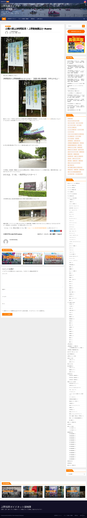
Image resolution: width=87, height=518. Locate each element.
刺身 (70, 273)
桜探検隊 (69, 432)
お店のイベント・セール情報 (10, 256)
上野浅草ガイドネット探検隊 (10, 7)
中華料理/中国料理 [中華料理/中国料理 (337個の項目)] (72, 145)
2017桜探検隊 (71, 454)
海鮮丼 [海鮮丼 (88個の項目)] (81, 160)
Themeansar (21, 515)
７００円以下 (71, 430)
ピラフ (70, 247)
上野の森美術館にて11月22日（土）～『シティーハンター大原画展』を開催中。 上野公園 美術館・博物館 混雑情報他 (75, 71)
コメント (4, 273)
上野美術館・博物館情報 (71, 349)
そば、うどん (71, 389)
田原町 (70, 331)
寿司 (70, 281)
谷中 (70, 339)
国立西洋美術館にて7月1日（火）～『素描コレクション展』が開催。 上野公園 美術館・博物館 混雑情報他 (75, 106)
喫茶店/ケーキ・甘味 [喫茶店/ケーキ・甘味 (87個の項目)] (72, 149)
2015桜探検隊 (71, 450)
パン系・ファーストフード (74, 241)
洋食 (70, 285)
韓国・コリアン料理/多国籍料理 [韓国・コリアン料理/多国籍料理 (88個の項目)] (74, 171)
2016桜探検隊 (71, 452)
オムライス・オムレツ (73, 205)
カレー (70, 214)
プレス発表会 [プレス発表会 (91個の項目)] (71, 136)
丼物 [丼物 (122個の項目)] (80, 145)
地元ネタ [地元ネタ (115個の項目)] (80, 149)
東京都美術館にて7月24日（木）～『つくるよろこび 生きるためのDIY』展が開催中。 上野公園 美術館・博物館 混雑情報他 (76, 96)
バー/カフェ (71, 391)
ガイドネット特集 (70, 187)
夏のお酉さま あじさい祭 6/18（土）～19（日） (11, 260)
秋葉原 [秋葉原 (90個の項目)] (76, 169)
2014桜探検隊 (71, 448)
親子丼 (70, 296)
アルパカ (49, 118)
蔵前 (70, 337)
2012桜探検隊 (71, 444)
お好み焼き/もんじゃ (73, 383)
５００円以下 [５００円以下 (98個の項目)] (71, 174)
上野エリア (71, 359)
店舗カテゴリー (70, 381)
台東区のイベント (7, 26)
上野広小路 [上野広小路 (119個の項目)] (77, 140)
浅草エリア (71, 361)
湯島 (70, 329)
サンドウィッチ (72, 218)
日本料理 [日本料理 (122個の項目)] (70, 156)
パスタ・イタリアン (72, 235)
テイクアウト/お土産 (71, 193)
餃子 (70, 300)
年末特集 (69, 373)
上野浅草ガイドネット (11, 18)
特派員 (18, 257)
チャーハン (71, 233)
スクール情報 (69, 191)
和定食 (70, 275)
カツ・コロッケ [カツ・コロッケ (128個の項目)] (71, 125)
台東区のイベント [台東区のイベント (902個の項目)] (72, 147)
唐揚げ (70, 277)
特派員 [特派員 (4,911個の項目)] (70, 169)
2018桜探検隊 (71, 456)
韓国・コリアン (72, 298)
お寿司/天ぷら (71, 385)
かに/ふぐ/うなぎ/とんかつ (74, 387)
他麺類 (70, 268)
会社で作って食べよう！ (71, 351)
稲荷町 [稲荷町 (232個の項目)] (81, 169)
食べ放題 (70, 420)
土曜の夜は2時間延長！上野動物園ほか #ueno (28, 28)
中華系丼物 (71, 264)
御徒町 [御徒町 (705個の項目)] (70, 154)
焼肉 (70, 289)
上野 (70, 308)
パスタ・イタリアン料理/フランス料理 (76, 393)
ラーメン (70, 258)
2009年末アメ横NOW (73, 379)
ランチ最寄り (69, 302)
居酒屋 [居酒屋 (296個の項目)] (81, 151)
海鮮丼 (70, 287)
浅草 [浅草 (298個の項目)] (69, 160)
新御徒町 (70, 318)
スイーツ (70, 224)
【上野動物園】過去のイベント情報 (75, 347)
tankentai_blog (14, 31)
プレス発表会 (69, 195)
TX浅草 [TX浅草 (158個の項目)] (70, 118)
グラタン (70, 216)
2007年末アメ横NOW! (73, 377)
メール (4, 296)
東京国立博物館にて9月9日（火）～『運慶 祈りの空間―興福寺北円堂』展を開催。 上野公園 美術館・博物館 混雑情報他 (76, 80)
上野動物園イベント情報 (71, 346)
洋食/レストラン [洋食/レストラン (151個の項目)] (76, 158)
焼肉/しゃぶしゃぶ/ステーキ (74, 413)
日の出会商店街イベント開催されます (74, 103)
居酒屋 (70, 407)
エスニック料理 (72, 203)
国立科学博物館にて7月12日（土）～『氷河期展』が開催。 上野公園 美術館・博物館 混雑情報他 (75, 100)
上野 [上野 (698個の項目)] (77, 138)
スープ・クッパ (72, 222)
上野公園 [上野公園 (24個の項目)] (70, 140)
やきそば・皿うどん (72, 256)
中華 (70, 262)
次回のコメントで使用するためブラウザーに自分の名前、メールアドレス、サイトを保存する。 (24, 310)
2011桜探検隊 (71, 442)
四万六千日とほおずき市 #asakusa (12, 234)
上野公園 (18, 32)
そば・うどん (71, 231)
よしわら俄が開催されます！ (72, 88)
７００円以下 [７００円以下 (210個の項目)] (79, 174)
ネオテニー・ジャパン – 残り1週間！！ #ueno (49, 234)
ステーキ (70, 226)
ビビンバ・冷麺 (72, 245)
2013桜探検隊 (71, 446)
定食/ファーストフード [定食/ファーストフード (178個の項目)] (73, 151)
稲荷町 (70, 335)
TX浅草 (4, 256)
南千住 (70, 314)
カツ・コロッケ (72, 210)
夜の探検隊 (69, 366)
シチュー (70, 220)
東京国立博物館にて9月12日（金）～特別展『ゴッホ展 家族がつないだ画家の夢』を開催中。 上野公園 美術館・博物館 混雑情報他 (76, 76)
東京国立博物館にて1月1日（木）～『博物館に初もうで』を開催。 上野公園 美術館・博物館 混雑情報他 (75, 62)
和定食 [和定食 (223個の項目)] (80, 147)
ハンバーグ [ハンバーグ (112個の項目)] (71, 131)
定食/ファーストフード (73, 405)
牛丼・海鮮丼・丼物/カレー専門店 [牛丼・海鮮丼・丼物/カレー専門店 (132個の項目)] (75, 167)
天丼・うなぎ (71, 279)
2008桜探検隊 (71, 435)
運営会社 (32, 18)
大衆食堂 (70, 403)
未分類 (68, 424)
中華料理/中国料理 (72, 399)
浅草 (15, 257)
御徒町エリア (71, 369)
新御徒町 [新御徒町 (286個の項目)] (76, 154)
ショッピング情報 (70, 189)
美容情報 (69, 463)
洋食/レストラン (72, 411)
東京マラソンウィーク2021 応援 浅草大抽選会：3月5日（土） (53, 260)
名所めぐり (69, 358)
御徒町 (70, 316)
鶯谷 (70, 341)
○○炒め (70, 201)
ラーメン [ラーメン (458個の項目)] (78, 136)
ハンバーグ (71, 239)
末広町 (70, 320)
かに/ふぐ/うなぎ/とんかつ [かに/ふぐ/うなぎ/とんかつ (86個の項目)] (73, 120)
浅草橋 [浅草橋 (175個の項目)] (75, 160)
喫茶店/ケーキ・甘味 (73, 401)
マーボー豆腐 (71, 254)
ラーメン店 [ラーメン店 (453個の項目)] (71, 138)
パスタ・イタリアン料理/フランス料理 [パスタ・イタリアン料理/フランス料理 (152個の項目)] (76, 134)
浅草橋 (70, 327)
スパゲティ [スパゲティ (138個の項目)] (81, 129)
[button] (84, 18)
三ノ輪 (70, 306)
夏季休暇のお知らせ (76, 31)
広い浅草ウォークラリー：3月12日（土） (31, 260)
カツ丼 (70, 212)
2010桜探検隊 (71, 440)
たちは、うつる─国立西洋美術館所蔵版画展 (37, 228)
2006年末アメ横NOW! (73, 375)
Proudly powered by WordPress (6, 515)
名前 (3, 289)
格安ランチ (69, 426)
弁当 (70, 283)
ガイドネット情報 (70, 185)
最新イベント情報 (11, 257)
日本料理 (70, 409)
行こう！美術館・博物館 (23, 18)
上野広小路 (71, 310)
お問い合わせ (39, 18)
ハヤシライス (71, 237)
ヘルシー (70, 252)
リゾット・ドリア (72, 260)
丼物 (70, 266)
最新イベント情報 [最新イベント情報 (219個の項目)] (78, 156)
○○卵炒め (71, 199)
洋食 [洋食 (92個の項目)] (69, 158)
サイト (3, 303)
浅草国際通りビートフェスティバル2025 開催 (75, 83)
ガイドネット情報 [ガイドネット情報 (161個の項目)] (72, 127)
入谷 (70, 312)
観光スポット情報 (70, 465)
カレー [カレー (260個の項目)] (79, 125)
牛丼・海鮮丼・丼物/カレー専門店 (75, 415)
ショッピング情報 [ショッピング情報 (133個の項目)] (72, 129)
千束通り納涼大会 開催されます (73, 90)
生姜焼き (70, 294)
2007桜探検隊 (71, 433)
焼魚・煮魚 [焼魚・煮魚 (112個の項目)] (71, 165)
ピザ (70, 243)
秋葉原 (70, 333)
